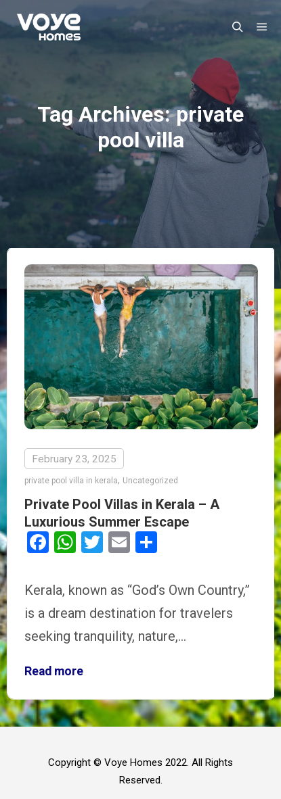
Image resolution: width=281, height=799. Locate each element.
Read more (53, 671)
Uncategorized (150, 480)
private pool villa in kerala (71, 480)
